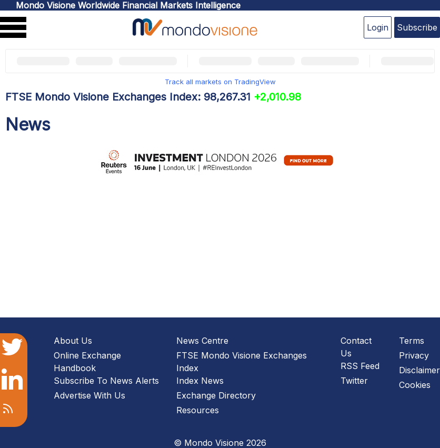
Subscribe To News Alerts (106, 380)
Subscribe (417, 27)
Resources (197, 410)
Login (377, 27)
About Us (73, 340)
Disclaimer (419, 370)
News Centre (202, 340)
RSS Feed (360, 366)
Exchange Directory (216, 395)
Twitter (354, 380)
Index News (200, 380)
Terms (411, 340)
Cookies (415, 385)
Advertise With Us (89, 395)
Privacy (414, 355)
